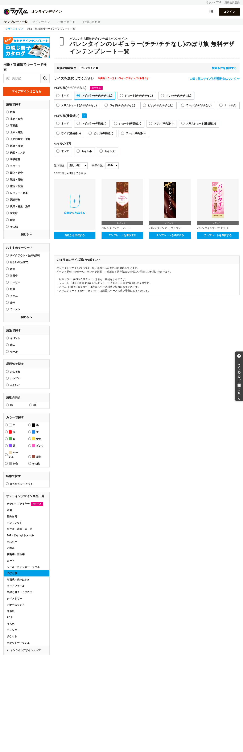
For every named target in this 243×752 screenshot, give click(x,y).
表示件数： (99, 165)
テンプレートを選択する (122, 235)
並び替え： (60, 165)
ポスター (12, 541)
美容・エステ (17, 152)
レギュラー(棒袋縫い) (94, 123)
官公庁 (14, 213)
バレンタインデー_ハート (116, 228)
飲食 (12, 112)
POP (9, 617)
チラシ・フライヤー (25, 504)
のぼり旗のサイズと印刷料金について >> (215, 78)
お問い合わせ (91, 22)
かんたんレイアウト (21, 483)
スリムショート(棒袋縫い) (201, 123)
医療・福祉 (16, 145)
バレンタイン (88, 68)
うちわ (11, 623)
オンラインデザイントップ (25, 650)
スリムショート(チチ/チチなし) (79, 105)
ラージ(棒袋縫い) (135, 133)
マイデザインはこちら (26, 91)
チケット (12, 636)
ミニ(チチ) (230, 105)
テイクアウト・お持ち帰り (25, 255)
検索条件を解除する (224, 68)
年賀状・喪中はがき (18, 579)
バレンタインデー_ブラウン (165, 228)
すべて (65, 95)
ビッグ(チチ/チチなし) (160, 105)
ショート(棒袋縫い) (130, 123)
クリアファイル (16, 585)
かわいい (15, 385)
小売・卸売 (16, 118)
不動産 (14, 125)
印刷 (12, 219)
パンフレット (14, 522)
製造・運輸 (16, 179)
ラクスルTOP (213, 2)
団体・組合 (16, 172)
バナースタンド (16, 604)
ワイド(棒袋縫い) (71, 133)
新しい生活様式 (19, 262)
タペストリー (14, 598)
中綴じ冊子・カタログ (19, 592)
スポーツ (15, 166)
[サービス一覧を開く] (211, 11)
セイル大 (109, 151)
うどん (14, 295)
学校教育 (15, 159)
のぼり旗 (12, 573)
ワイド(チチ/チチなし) (122, 105)
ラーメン (15, 309)
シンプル (15, 378)
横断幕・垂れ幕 (16, 554)
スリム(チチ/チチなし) (178, 95)
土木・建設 (16, 132)
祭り (12, 302)
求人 (12, 344)
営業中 (14, 275)
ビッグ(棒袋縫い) (103, 133)
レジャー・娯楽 (19, 193)
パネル (11, 548)
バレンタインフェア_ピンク (212, 228)
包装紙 (11, 611)
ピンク (38, 445)
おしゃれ (15, 371)
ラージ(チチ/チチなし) (198, 105)
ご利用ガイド (66, 22)
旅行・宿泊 (16, 186)
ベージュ (13, 454)
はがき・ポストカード (19, 529)
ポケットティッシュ (18, 642)
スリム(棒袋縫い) (163, 123)
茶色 (36, 456)
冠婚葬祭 (15, 199)
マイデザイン (41, 22)
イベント (15, 338)
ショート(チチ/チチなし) (139, 95)
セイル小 (87, 151)
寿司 (12, 269)
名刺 (9, 510)
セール (14, 351)
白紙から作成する (75, 235)
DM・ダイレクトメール (20, 535)
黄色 (36, 438)
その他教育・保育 (20, 139)
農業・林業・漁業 (20, 206)
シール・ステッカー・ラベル (23, 567)
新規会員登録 (232, 2)
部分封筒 (12, 516)
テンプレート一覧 (16, 22)
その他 (14, 226)
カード (11, 560)
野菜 (12, 289)
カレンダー (13, 630)
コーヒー (15, 282)
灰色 (13, 463)
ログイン (229, 11)
